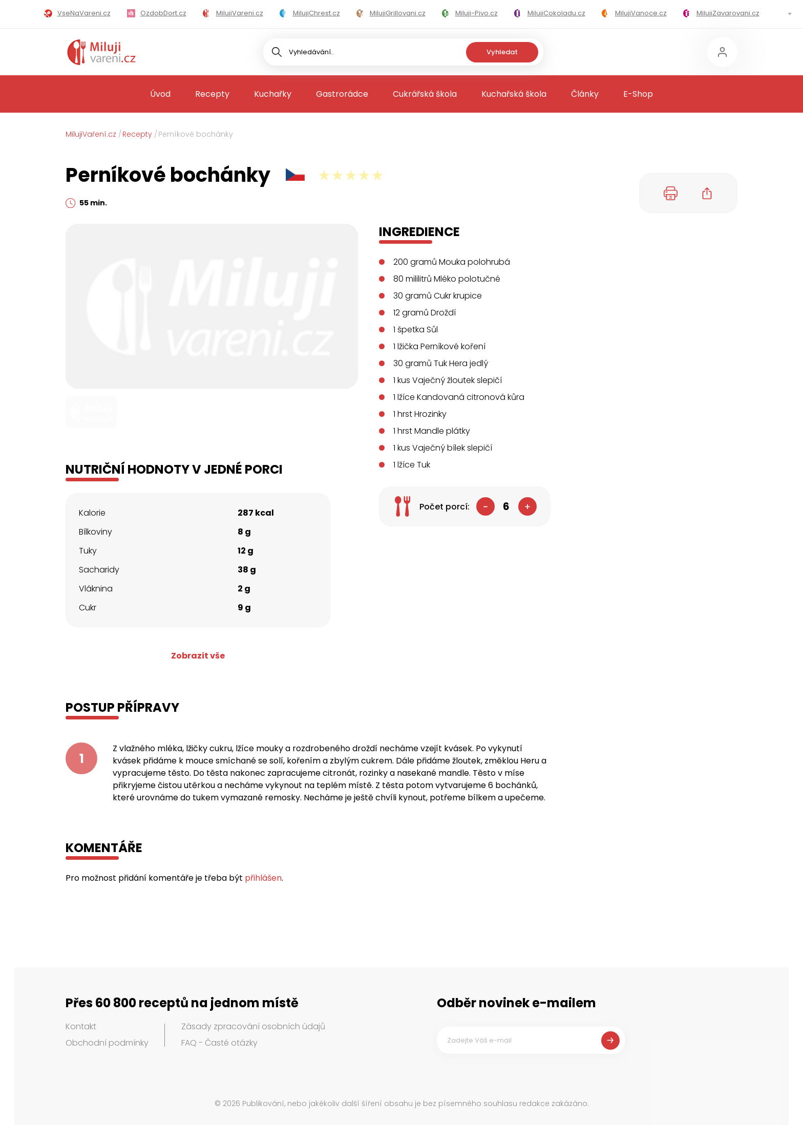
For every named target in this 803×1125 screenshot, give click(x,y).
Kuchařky (272, 94)
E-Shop (638, 94)
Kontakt (81, 1026)
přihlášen (263, 878)
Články (585, 94)
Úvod (160, 94)
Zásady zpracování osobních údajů (253, 1026)
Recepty (212, 94)
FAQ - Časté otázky (219, 1043)
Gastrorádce (342, 94)
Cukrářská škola (425, 94)
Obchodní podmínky (107, 1043)
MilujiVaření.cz (91, 134)
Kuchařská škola (513, 94)
